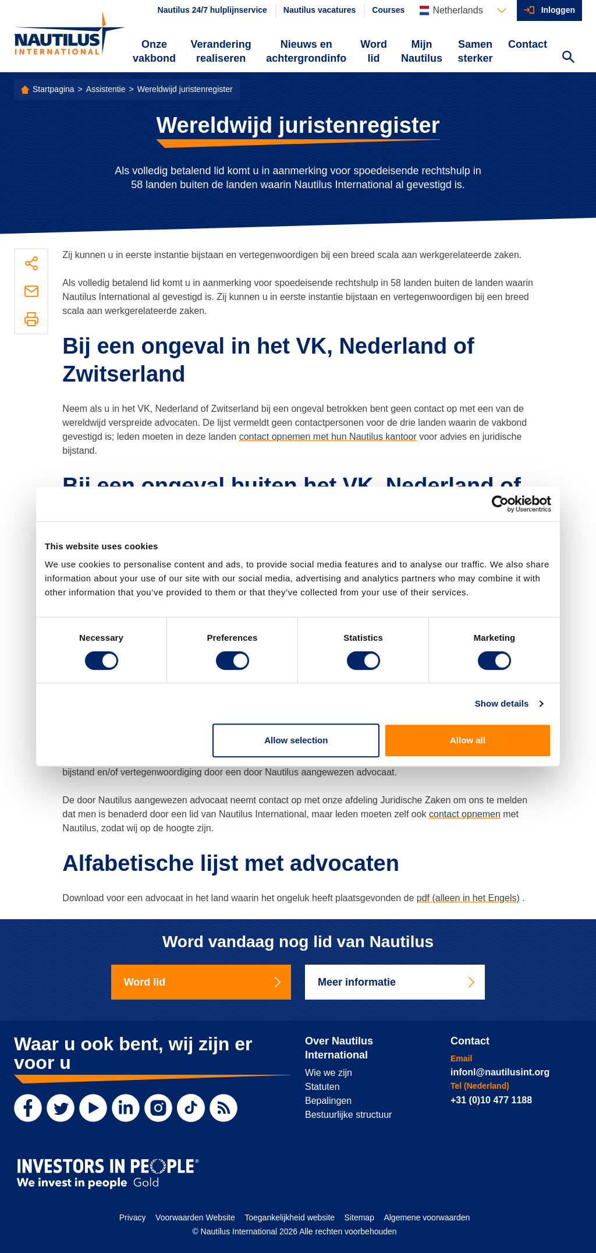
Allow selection (296, 740)
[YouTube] (93, 1108)
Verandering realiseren (221, 51)
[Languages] (463, 10)
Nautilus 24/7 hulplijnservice (212, 10)
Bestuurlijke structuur (348, 1115)
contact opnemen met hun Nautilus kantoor (328, 437)
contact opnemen (465, 814)
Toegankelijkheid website (289, 1217)
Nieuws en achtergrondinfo (306, 51)
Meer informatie (397, 982)
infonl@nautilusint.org (499, 1072)
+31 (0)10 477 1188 (491, 1100)
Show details (502, 703)
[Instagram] (158, 1108)
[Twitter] (60, 1108)
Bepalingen (328, 1101)
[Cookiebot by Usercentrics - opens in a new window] (500, 504)
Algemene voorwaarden (427, 1217)
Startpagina (53, 89)
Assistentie (106, 89)
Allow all (467, 740)
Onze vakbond (154, 51)
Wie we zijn (328, 1073)
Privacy (132, 1217)
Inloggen (558, 10)
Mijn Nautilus (421, 51)
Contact (527, 44)
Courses (388, 10)
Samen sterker (474, 51)
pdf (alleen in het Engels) (468, 898)
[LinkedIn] (126, 1108)
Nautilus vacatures (319, 10)
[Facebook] (28, 1108)
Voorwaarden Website (195, 1217)
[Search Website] (568, 58)
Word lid (373, 51)
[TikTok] (191, 1108)
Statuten (322, 1087)
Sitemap (359, 1217)
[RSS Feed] (223, 1108)
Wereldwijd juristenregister (185, 89)
